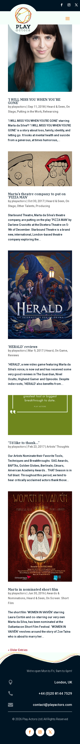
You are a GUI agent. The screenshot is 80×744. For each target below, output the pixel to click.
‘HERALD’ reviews (22, 347)
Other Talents (25, 206)
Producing (43, 206)
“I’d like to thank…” (24, 443)
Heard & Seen (56, 106)
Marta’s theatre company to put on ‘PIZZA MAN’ (37, 195)
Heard (49, 350)
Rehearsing (50, 111)
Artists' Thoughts (58, 446)
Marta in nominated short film (33, 589)
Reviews (13, 355)
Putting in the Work (29, 111)
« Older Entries (18, 650)
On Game (61, 350)
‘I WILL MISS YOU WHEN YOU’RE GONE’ (34, 101)
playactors (19, 106)
